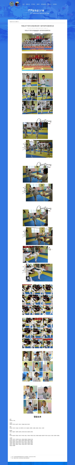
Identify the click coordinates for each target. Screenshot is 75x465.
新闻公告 (28, 4)
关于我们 (33, 4)
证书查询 (55, 4)
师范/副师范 (43, 4)
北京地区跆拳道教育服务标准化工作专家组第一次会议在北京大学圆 (24, 456)
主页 (14, 21)
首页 (23, 4)
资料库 (38, 4)
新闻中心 (16, 21)
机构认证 (49, 4)
